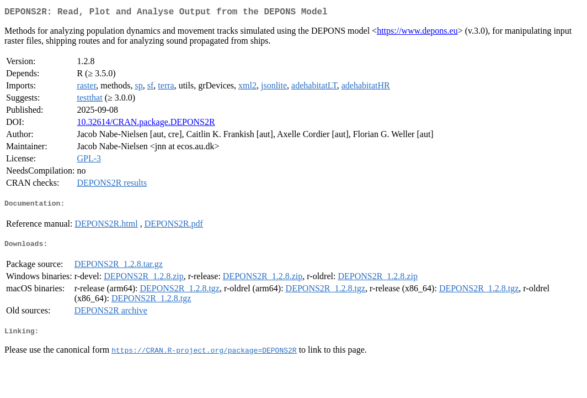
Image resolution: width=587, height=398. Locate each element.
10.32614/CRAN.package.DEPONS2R (146, 124)
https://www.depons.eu (417, 33)
